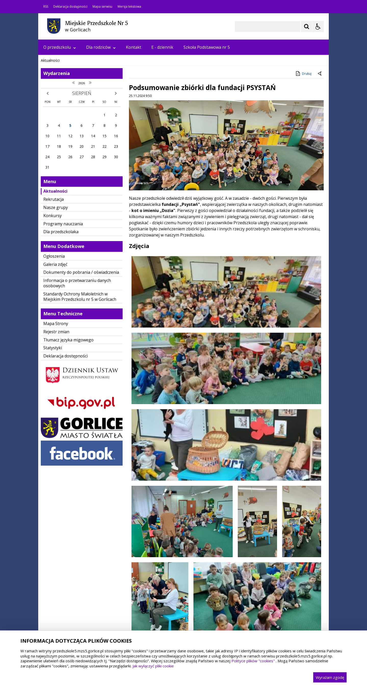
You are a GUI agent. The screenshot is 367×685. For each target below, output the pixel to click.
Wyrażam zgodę (330, 677)
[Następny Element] (75, 147)
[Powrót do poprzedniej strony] (320, 176)
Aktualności (55, 293)
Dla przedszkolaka (60, 334)
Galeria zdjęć (55, 366)
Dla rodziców (101, 47)
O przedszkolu (59, 47)
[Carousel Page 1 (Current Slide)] (88, 147)
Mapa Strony (55, 425)
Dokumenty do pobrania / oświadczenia (81, 374)
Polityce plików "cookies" (253, 660)
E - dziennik (162, 47)
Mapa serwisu (102, 6)
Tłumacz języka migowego (68, 442)
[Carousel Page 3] (97, 147)
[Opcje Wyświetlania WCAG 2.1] (318, 26)
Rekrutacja (53, 301)
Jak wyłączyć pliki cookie (153, 665)
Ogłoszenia (54, 358)
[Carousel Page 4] (102, 147)
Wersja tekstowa (129, 6)
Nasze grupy (55, 309)
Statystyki (52, 450)
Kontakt (133, 47)
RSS (45, 6)
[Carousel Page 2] (92, 147)
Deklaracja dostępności (70, 6)
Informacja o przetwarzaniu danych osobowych (77, 385)
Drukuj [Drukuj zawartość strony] (303, 175)
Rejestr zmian (56, 434)
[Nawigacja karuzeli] (69, 147)
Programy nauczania (63, 326)
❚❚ (48, 147)
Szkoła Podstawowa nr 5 (207, 47)
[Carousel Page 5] (107, 147)
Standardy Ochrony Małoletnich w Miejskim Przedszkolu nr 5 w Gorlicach (79, 398)
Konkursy (52, 317)
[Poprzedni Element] (62, 147)
